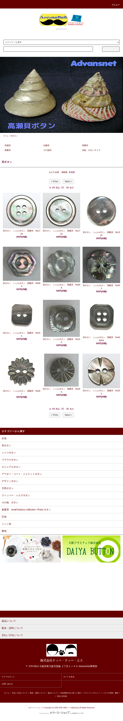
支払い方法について (19, 693)
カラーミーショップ (35, 708)
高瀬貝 (8, 145)
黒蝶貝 (8, 150)
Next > (68, 181)
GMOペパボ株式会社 (71, 708)
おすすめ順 (54, 172)
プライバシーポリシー (91, 693)
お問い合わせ (7, 684)
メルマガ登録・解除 (110, 693)
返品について (53, 693)
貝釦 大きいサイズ (91, 150)
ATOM (64, 696)
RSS (59, 696)
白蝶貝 (46, 145)
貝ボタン (14, 136)
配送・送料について (37, 693)
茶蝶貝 (85, 145)
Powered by (61, 713)
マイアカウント (8, 677)
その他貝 (47, 150)
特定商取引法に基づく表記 (71, 693)
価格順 (64, 172)
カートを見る (68, 677)
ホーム (5, 136)
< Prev (54, 181)
